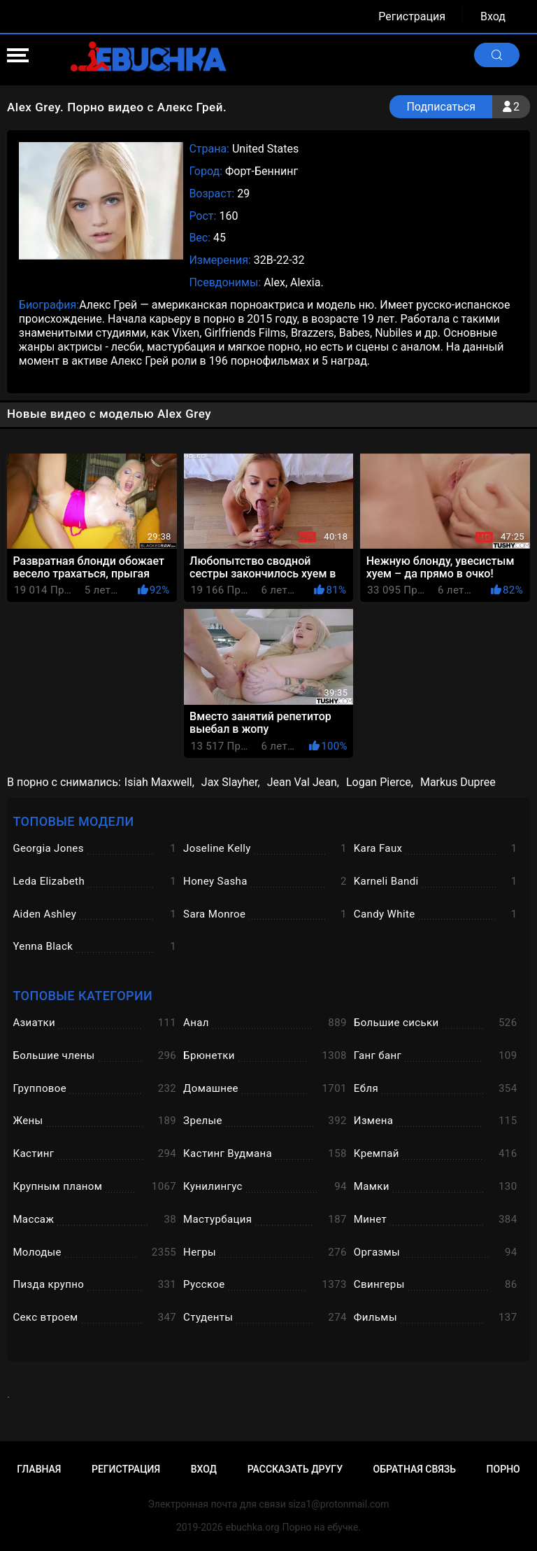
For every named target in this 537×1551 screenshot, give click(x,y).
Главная (39, 1469)
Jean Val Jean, (303, 782)
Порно (503, 1469)
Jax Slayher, (230, 782)
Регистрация (411, 16)
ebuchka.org (253, 1527)
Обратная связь (414, 1469)
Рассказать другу (295, 1469)
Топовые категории (82, 995)
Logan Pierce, (379, 782)
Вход (493, 16)
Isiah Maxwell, (159, 782)
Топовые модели (73, 821)
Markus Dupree (458, 782)
